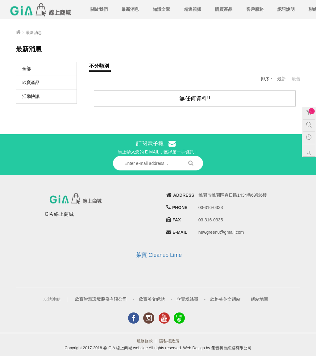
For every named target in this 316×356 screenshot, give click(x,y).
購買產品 (223, 9)
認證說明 (286, 9)
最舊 (296, 78)
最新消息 (130, 9)
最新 (281, 78)
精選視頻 (192, 9)
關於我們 (99, 9)
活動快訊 (31, 96)
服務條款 (145, 341)
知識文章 (161, 9)
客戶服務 (255, 9)
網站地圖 (259, 299)
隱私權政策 (169, 341)
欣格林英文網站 (225, 299)
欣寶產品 (31, 82)
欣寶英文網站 (152, 299)
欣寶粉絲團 (187, 299)
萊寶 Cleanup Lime (159, 255)
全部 (26, 68)
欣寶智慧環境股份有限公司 (101, 299)
